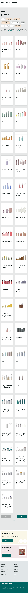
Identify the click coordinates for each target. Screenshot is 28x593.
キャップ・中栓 (8, 30)
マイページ (3, 576)
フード (3, 19)
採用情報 (3, 571)
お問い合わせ (7, 540)
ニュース (16, 569)
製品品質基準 (9, 588)
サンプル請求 (16, 576)
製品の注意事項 (3, 588)
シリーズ (17, 5)
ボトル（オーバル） (6, 22)
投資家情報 (16, 571)
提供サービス (3, 566)
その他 (22, 30)
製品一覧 (12, 5)
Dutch (8, 587)
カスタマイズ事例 (24, 5)
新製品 (7, 5)
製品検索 (3, 5)
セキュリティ (18, 25)
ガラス (7, 25)
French (11, 587)
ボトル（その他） (15, 22)
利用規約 (16, 587)
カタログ (6, 555)
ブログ (15, 574)
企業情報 (16, 566)
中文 (5, 587)
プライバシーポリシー (22, 587)
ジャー (11, 25)
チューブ (23, 22)
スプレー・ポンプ (16, 30)
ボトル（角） (16, 19)
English (2, 587)
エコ (2, 25)
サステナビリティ (4, 569)
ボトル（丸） (9, 19)
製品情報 (3, 564)
